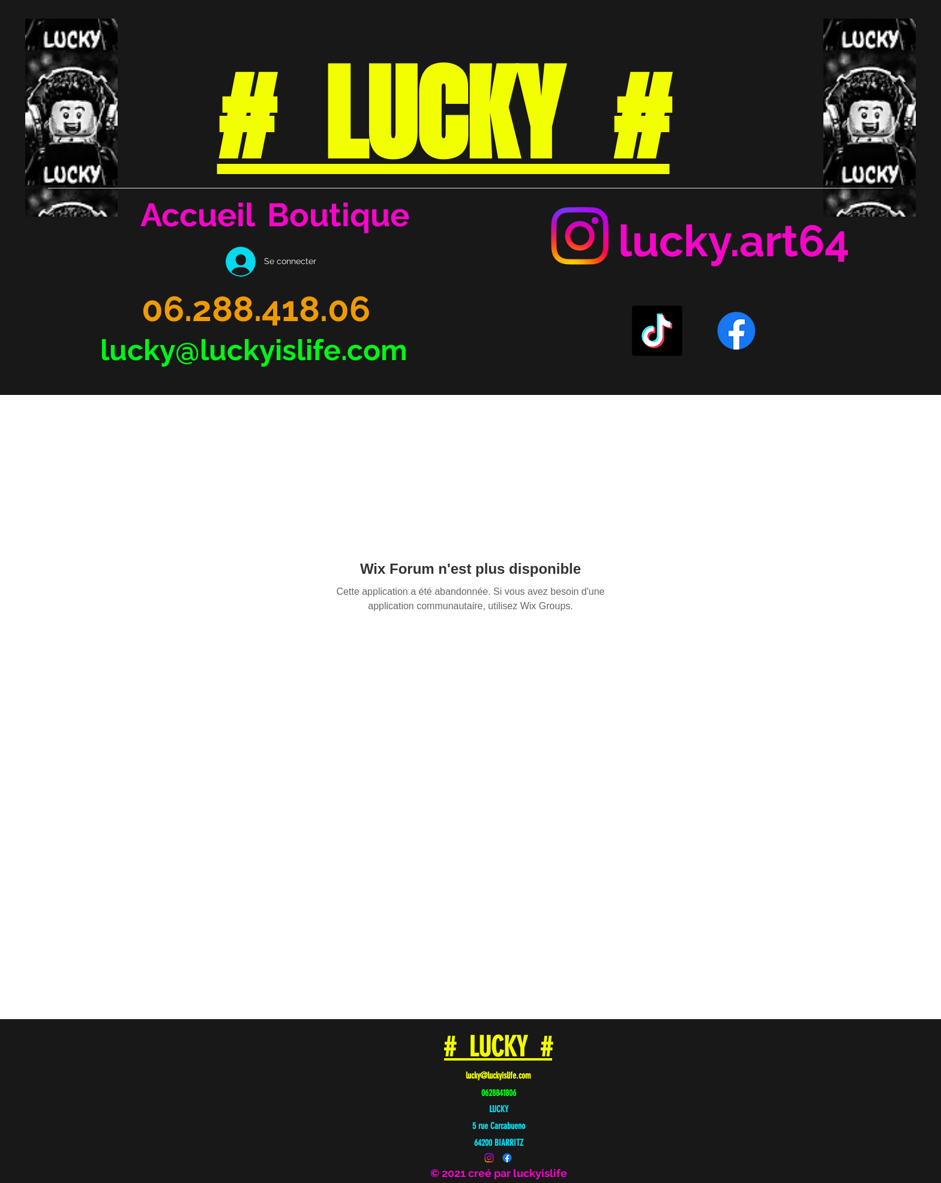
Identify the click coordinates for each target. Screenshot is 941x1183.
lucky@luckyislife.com (253, 350)
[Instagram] (579, 235)
